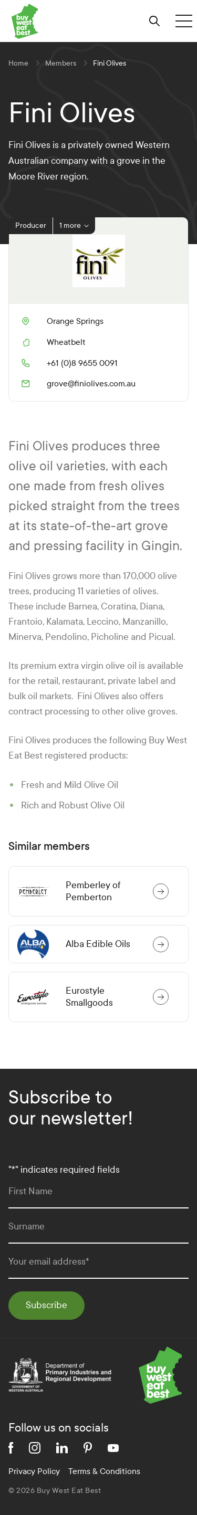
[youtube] (113, 1448)
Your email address (48, 1261)
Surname (26, 1226)
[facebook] (10, 1448)
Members (60, 63)
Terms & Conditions (104, 1471)
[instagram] (34, 1448)
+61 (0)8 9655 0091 (70, 363)
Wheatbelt (66, 342)
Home (18, 63)
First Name (30, 1191)
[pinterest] (88, 1448)
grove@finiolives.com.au (79, 383)
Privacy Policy (34, 1471)
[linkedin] (62, 1448)
